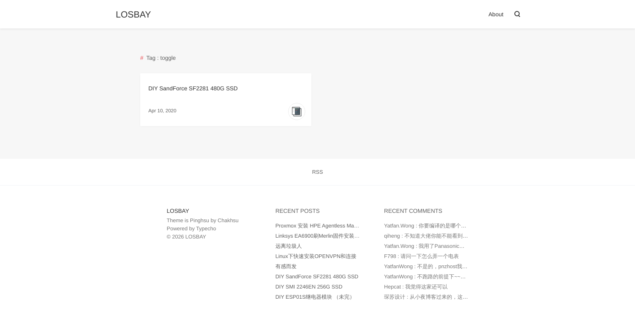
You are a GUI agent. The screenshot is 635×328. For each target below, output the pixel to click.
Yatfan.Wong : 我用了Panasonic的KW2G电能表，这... (447, 246)
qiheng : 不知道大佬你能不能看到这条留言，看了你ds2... (451, 236)
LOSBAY (133, 14)
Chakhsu (228, 220)
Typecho (206, 228)
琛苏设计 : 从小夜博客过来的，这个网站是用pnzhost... (448, 297)
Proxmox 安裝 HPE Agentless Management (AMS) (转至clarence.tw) (356, 226)
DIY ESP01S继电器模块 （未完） (315, 297)
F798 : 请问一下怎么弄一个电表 (421, 256)
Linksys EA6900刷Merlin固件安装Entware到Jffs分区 (337, 236)
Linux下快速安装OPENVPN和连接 (316, 256)
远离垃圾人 (289, 246)
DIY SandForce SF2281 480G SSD (193, 88)
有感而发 (286, 266)
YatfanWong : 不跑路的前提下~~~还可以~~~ (436, 276)
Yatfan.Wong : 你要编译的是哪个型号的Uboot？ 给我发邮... (453, 226)
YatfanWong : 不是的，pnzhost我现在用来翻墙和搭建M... (451, 266)
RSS (317, 172)
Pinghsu (199, 220)
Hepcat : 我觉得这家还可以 (416, 287)
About (496, 14)
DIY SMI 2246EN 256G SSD (309, 287)
